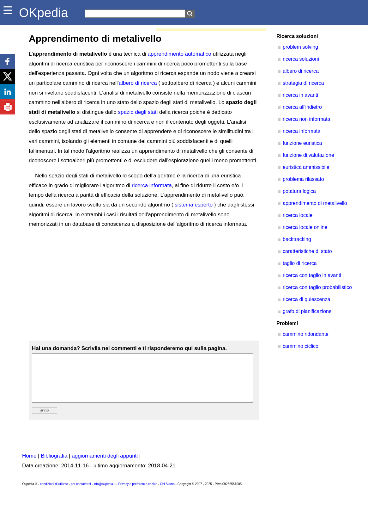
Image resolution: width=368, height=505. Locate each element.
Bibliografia (54, 465)
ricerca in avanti (300, 95)
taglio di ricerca (300, 263)
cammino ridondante (306, 334)
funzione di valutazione (308, 155)
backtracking (297, 239)
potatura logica (299, 191)
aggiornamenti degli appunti (105, 465)
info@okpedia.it (104, 493)
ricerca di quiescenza (306, 299)
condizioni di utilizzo (54, 493)
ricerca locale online (305, 227)
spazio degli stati (138, 112)
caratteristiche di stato (307, 251)
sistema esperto (194, 205)
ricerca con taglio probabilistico (317, 287)
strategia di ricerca (303, 83)
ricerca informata (152, 185)
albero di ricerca (138, 83)
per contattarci (81, 493)
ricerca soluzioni (301, 59)
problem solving (300, 47)
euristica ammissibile (306, 167)
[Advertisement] (144, 282)
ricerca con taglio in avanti (312, 275)
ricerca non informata (306, 119)
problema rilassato (303, 179)
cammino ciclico (300, 346)
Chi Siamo (167, 493)
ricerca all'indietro (302, 107)
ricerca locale (297, 215)
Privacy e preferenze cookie (137, 493)
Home (29, 465)
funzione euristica (302, 143)
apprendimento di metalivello (315, 203)
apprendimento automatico (179, 54)
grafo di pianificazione (307, 311)
